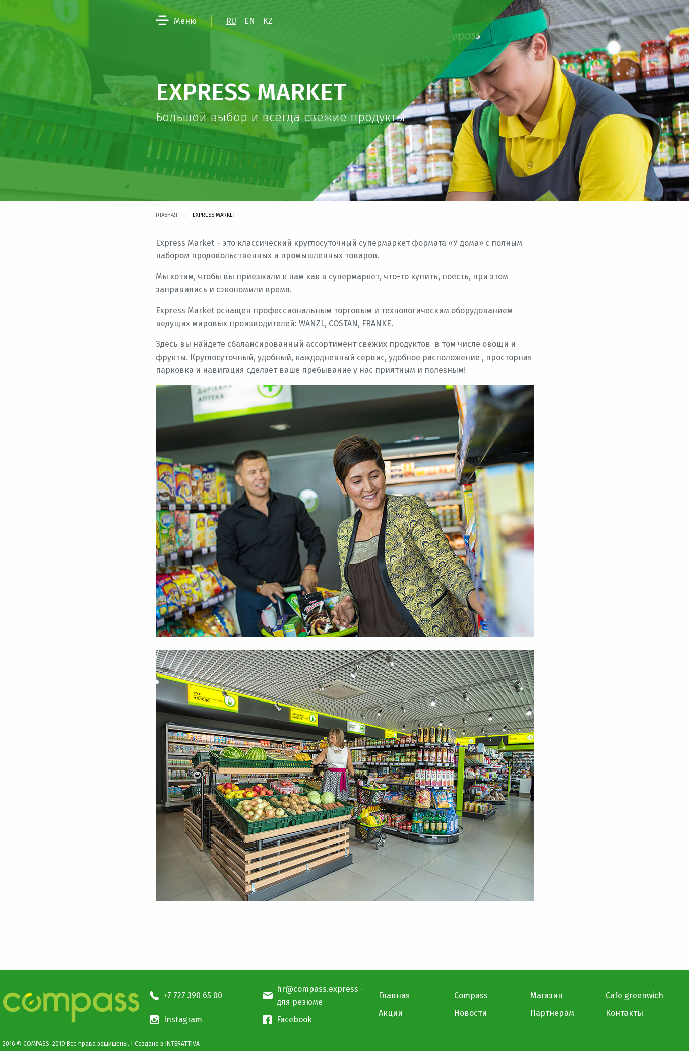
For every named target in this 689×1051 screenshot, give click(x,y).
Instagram (183, 1019)
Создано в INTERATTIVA (167, 1043)
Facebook (294, 1019)
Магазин (546, 995)
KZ (268, 21)
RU (231, 21)
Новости (470, 1013)
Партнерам (552, 1013)
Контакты (624, 1013)
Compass (471, 995)
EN (249, 21)
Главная (166, 215)
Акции (391, 1013)
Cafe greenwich (634, 995)
